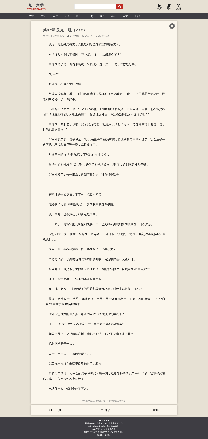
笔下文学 (105, 420)
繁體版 (108, 435)
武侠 (55, 16)
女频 (67, 16)
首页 (31, 16)
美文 (125, 16)
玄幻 (43, 16)
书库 (159, 7)
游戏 (102, 16)
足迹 (178, 7)
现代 (78, 16)
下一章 (153, 410)
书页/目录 (104, 410)
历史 (90, 16)
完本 (169, 7)
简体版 (100, 435)
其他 (137, 16)
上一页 (55, 410)
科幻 (113, 16)
